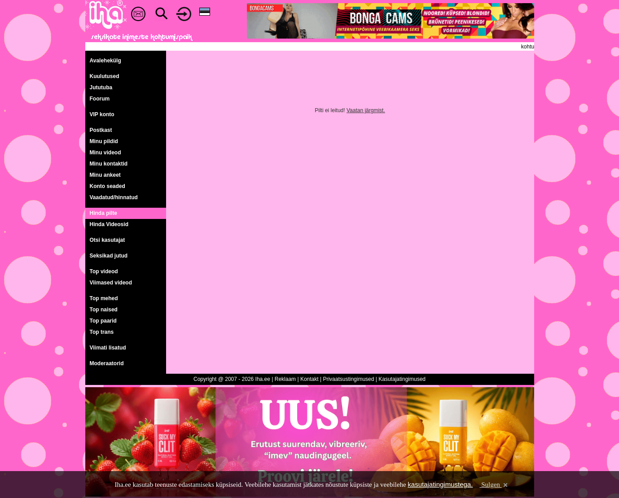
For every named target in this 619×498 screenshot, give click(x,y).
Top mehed (104, 298)
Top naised (104, 309)
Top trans (102, 332)
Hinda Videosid (109, 224)
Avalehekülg (105, 60)
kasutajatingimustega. (440, 484)
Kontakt (309, 379)
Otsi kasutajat (107, 240)
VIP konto (102, 114)
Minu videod (105, 152)
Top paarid (103, 321)
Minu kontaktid (109, 164)
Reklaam (285, 379)
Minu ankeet (105, 175)
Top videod (104, 271)
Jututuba (101, 87)
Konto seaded (107, 186)
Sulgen (494, 484)
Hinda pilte (103, 213)
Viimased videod (111, 283)
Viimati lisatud (108, 348)
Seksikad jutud (109, 256)
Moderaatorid (107, 363)
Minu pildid (104, 141)
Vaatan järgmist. (366, 110)
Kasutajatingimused (402, 379)
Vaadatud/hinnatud (114, 197)
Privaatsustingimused (348, 379)
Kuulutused (104, 76)
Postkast (101, 130)
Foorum (100, 99)
